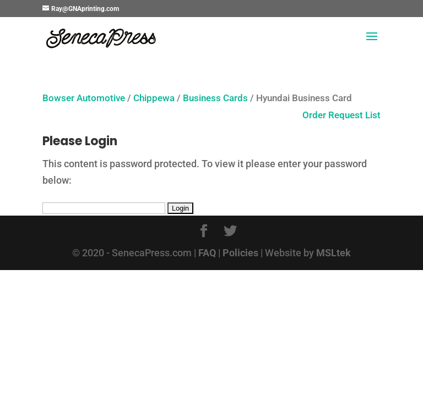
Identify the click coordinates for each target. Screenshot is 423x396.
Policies (240, 252)
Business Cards (215, 98)
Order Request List (336, 115)
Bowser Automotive (83, 98)
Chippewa (154, 98)
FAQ (207, 252)
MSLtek (333, 252)
